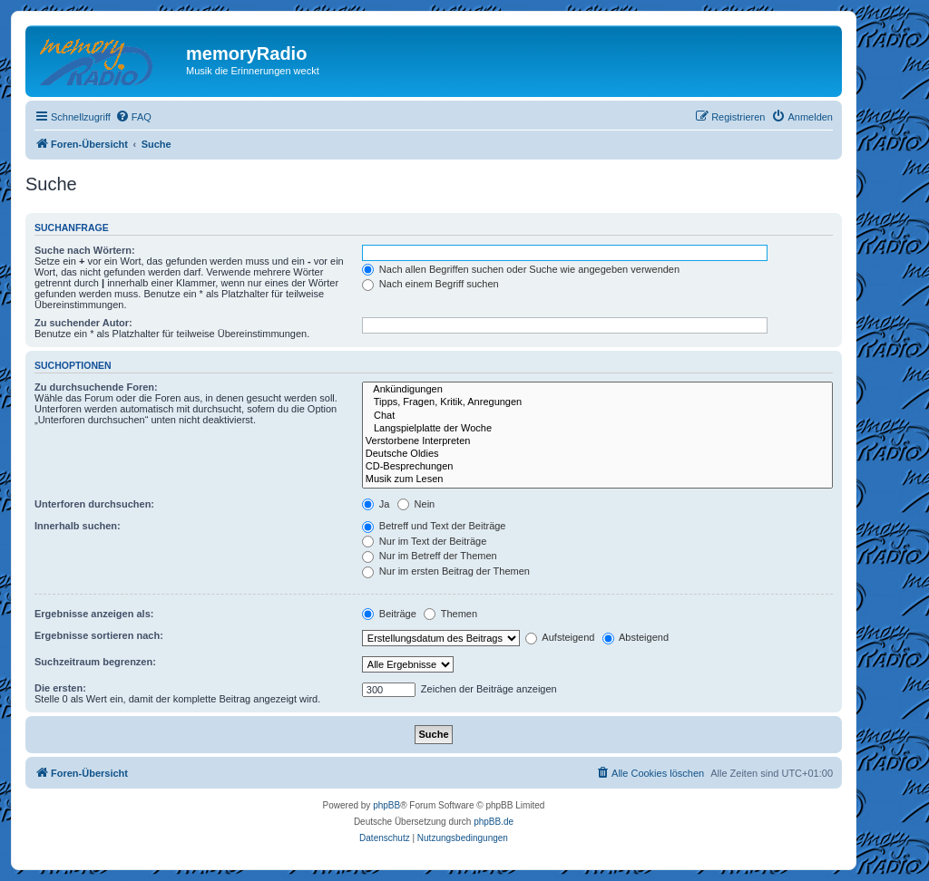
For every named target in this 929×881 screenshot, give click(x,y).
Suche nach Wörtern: (84, 250)
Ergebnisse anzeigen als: (93, 613)
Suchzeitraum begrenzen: (95, 661)
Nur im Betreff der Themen (429, 555)
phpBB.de (493, 822)
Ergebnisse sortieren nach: (98, 635)
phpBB (386, 805)
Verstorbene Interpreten (597, 441)
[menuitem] (133, 117)
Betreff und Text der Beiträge (434, 525)
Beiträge (389, 613)
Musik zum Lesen (597, 479)
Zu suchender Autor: (83, 322)
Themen (450, 613)
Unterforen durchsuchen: (94, 504)
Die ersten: (60, 688)
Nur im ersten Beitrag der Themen (446, 571)
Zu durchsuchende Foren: (96, 387)
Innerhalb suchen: (77, 525)
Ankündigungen (597, 389)
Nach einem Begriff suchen (430, 283)
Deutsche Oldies (597, 454)
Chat (597, 416)
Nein (416, 504)
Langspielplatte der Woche (597, 428)
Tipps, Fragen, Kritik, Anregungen (597, 402)
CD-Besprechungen (597, 466)
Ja (376, 504)
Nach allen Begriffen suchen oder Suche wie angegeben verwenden (521, 269)
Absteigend (636, 637)
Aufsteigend (560, 637)
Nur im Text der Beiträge (424, 541)
